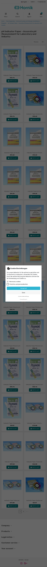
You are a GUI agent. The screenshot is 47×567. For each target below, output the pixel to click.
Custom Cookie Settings (23, 296)
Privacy (21, 299)
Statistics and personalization (17, 284)
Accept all (23, 288)
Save (23, 292)
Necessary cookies (14, 282)
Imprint (25, 299)
